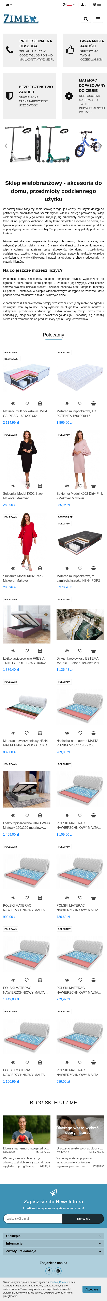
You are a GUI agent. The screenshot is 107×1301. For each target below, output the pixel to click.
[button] (97, 5)
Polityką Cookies (59, 1282)
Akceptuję (92, 1289)
